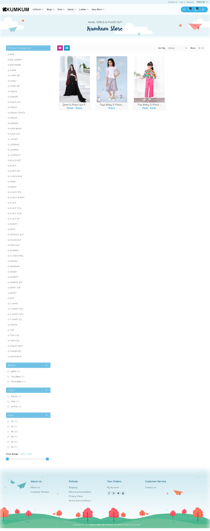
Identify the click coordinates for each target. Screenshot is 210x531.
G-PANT (11, 229)
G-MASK (12, 181)
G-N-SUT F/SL (15, 208)
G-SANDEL (13, 261)
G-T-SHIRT (13, 303)
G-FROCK (12, 107)
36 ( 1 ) (13, 447)
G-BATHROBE (14, 65)
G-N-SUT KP (14, 218)
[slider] (7, 459)
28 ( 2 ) (14, 431)
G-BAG (11, 54)
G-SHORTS (13, 277)
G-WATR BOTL (15, 356)
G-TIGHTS (12, 324)
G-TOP (11, 330)
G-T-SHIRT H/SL (16, 314)
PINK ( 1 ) (14, 401)
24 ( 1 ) (13, 421)
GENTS (71, 9)
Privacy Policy (76, 496)
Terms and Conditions (79, 500)
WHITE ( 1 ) (15, 406)
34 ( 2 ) (14, 442)
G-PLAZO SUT (113, 22)
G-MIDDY (12, 187)
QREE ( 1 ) (15, 371)
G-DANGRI (13, 96)
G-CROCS (12, 91)
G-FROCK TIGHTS (16, 112)
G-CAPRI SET (14, 75)
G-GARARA (13, 123)
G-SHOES (12, 271)
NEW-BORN (97, 9)
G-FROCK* (13, 118)
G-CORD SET (14, 86)
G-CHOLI (12, 81)
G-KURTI (12, 165)
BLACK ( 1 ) (15, 396)
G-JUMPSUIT (14, 155)
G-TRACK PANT (15, 346)
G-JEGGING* (14, 144)
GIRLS (59, 9)
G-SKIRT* (12, 293)
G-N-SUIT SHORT (16, 197)
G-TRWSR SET (15, 351)
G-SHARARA (14, 266)
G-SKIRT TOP (14, 287)
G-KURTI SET (14, 171)
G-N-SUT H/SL (15, 213)
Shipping (73, 487)
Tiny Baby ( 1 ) (17, 376)
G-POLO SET (14, 245)
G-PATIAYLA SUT (16, 234)
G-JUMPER (13, 149)
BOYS (49, 9)
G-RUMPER (13, 250)
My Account (113, 487)
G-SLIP (11, 298)
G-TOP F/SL (13, 335)
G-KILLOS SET (14, 160)
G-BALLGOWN (15, 59)
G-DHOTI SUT (14, 102)
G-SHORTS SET (15, 282)
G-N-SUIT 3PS (14, 192)
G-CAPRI (12, 70)
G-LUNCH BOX (15, 176)
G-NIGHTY (13, 224)
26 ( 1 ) (13, 426)
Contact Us (173, 2)
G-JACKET (13, 139)
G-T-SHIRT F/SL (15, 309)
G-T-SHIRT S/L (15, 319)
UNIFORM (37, 9)
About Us (35, 487)
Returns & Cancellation (80, 492)
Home (91, 22)
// (109, 22)
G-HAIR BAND (15, 128)
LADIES (82, 9)
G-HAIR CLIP (14, 134)
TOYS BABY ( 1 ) (18, 381)
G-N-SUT (12, 202)
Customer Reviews (40, 492)
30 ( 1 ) (13, 436)
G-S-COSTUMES (15, 255)
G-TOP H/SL (14, 340)
